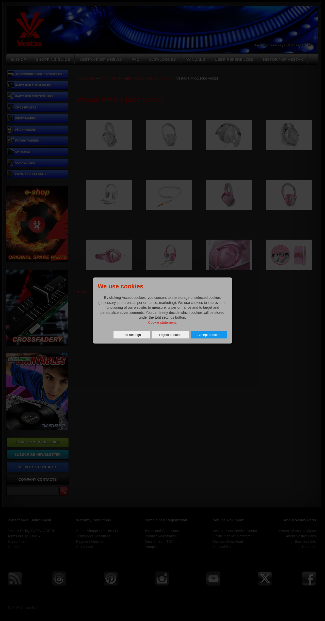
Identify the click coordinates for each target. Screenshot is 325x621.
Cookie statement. (162, 322)
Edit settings (131, 335)
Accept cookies (209, 335)
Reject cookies (170, 335)
